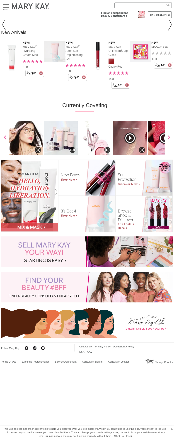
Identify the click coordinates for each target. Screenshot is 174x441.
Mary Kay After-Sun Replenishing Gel (73, 133)
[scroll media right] (169, 218)
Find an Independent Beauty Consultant (114, 14)
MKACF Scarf (160, 127)
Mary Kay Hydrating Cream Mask (31, 131)
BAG (160, 15)
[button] (5, 65)
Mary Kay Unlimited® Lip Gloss (118, 131)
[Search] (143, 5)
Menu (6, 6)
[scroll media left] (5, 218)
